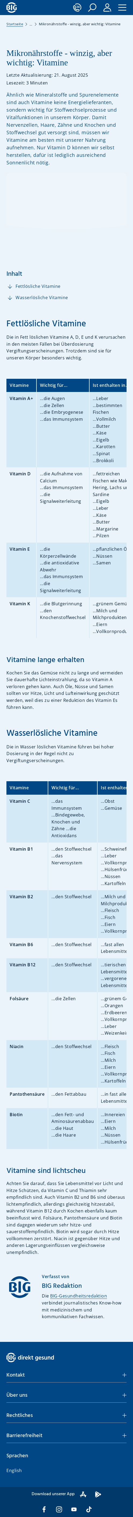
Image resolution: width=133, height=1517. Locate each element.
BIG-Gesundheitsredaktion (78, 1296)
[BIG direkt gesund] (11, 7)
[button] (92, 7)
